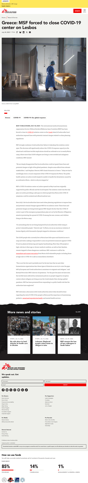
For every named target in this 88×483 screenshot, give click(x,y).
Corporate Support (6, 413)
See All (78, 312)
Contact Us (4, 431)
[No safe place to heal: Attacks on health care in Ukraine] (18, 335)
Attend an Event (49, 402)
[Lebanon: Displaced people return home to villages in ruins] (44, 335)
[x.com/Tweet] (10, 389)
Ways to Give (5, 404)
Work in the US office (50, 419)
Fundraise (47, 400)
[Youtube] (18, 389)
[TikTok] (26, 389)
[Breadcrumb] (44, 17)
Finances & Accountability (8, 402)
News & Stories (12, 17)
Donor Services (5, 398)
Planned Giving (5, 409)
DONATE (77, 11)
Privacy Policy (5, 433)
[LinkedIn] (22, 389)
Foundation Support (6, 411)
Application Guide (49, 423)
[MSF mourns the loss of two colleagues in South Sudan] (69, 335)
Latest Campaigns (49, 398)
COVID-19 (16, 118)
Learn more (6, 6)
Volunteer (47, 404)
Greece (7, 118)
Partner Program (5, 407)
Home (4, 17)
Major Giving (5, 406)
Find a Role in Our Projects (51, 421)
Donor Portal (5, 400)
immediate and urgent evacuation (27, 253)
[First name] (23, 381)
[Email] (23, 384)
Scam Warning (5, 435)
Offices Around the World (8, 421)
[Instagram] (14, 389)
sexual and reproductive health (33, 298)
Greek (50, 132)
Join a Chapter (48, 406)
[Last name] (65, 381)
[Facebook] (3, 389)
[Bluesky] (7, 389)
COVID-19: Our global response (35, 118)
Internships (47, 425)
